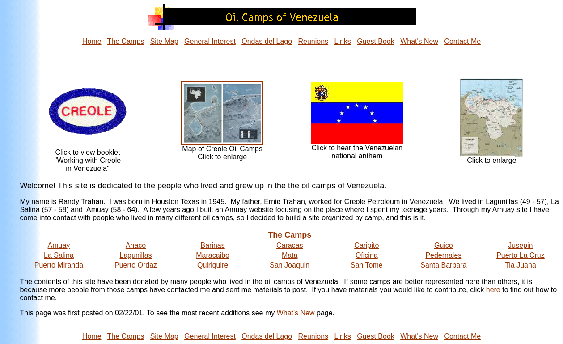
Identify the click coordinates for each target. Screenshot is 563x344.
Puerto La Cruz (520, 255)
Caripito (366, 245)
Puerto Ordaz (135, 265)
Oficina (367, 255)
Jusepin (520, 245)
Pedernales (443, 255)
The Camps (125, 41)
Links (342, 41)
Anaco (136, 245)
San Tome (367, 265)
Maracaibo (212, 255)
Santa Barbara (443, 265)
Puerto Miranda (58, 265)
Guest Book (375, 41)
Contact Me (462, 41)
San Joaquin (289, 265)
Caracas (289, 245)
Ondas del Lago (266, 41)
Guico (443, 245)
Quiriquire (212, 265)
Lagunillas (136, 255)
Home (92, 41)
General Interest (210, 41)
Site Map (164, 41)
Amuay (59, 245)
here (493, 289)
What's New (419, 41)
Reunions (313, 41)
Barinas (212, 245)
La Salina (59, 255)
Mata (290, 255)
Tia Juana (520, 265)
